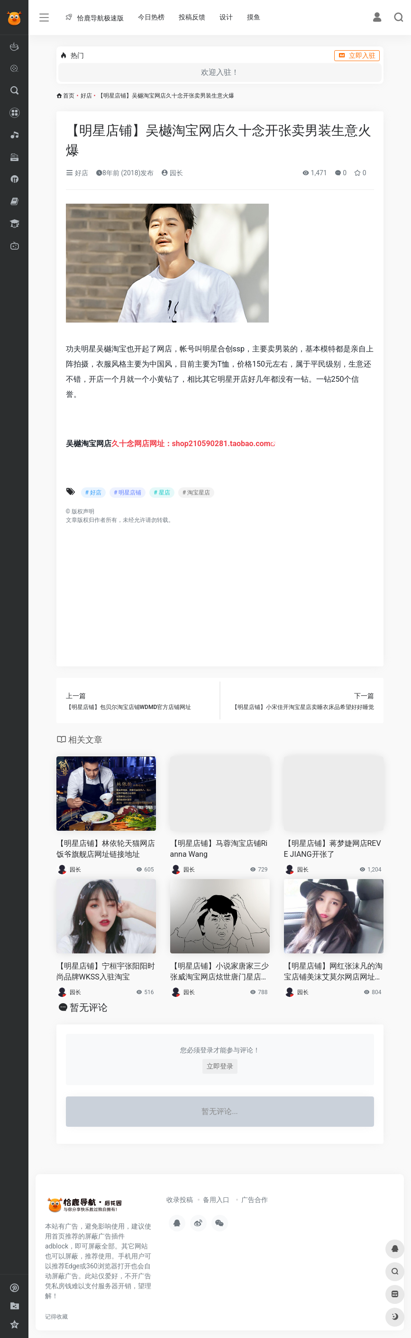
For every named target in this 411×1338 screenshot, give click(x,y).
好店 (86, 95)
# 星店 (162, 492)
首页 (68, 95)
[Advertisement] (220, 590)
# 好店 (93, 492)
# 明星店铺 (127, 492)
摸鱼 (253, 17)
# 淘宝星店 (196, 492)
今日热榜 (151, 17)
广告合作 (254, 1199)
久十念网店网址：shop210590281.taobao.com (191, 443)
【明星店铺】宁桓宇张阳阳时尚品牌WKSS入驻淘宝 (105, 971)
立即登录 (220, 1066)
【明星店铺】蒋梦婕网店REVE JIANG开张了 (332, 849)
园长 (172, 173)
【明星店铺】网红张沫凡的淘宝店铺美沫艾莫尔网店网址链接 (333, 972)
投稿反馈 (192, 17)
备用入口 (216, 1199)
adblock (56, 1246)
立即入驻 (356, 55)
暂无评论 (89, 1007)
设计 (226, 17)
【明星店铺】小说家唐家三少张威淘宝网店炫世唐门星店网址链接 (219, 972)
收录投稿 (179, 1199)
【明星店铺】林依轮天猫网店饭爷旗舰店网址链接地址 (105, 849)
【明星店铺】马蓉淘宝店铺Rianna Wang (219, 849)
